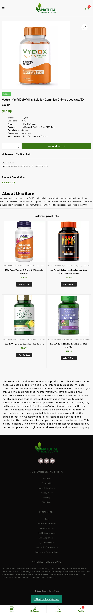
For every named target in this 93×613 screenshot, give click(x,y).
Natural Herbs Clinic (50, 591)
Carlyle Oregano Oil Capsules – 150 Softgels (24, 344)
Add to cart (58, 146)
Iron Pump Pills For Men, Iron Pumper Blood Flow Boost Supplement (68, 271)
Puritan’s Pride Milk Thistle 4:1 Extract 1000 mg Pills (68, 345)
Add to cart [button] (24, 284)
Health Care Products (38, 166)
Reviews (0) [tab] (8, 182)
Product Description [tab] (13, 177)
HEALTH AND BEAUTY (20, 166)
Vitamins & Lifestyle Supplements (32, 266)
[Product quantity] (11, 146)
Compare (9, 154)
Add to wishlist (24, 154)
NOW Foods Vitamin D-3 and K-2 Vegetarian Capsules (24, 271)
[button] (84, 27)
